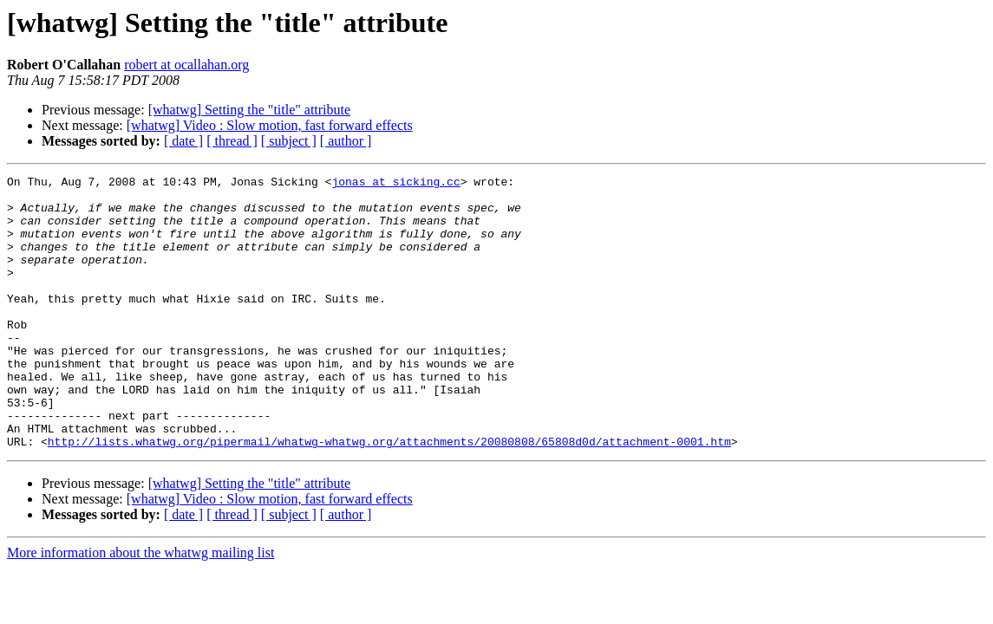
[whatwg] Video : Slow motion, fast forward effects (270, 125)
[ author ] (346, 140)
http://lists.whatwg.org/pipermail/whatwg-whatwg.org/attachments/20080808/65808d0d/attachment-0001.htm (389, 496)
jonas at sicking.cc (395, 184)
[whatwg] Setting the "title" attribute (249, 109)
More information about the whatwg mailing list (140, 607)
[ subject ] (289, 140)
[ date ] (183, 140)
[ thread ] (232, 140)
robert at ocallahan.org (186, 64)
